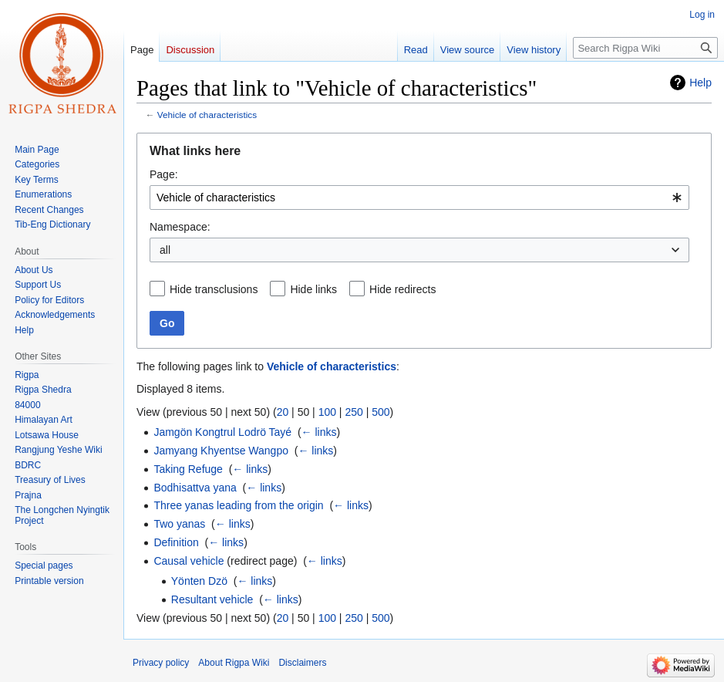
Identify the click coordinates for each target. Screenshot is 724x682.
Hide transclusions (214, 289)
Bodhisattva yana (194, 487)
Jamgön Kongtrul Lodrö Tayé (222, 432)
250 (353, 412)
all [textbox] (165, 250)
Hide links (313, 289)
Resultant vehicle (212, 599)
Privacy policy (161, 662)
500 (380, 412)
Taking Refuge (188, 469)
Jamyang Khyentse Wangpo (220, 450)
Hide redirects (402, 289)
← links (319, 432)
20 (283, 412)
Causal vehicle (188, 561)
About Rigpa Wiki (233, 662)
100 (327, 412)
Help (700, 82)
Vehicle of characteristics (207, 115)
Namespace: (180, 227)
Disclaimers (302, 662)
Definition (175, 542)
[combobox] (419, 197)
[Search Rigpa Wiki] (645, 48)
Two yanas (179, 524)
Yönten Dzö (199, 581)
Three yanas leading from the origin (238, 505)
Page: (164, 174)
